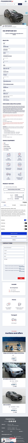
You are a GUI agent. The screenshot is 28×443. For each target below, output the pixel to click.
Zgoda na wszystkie (14, 233)
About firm (9, 422)
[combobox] (16, 4)
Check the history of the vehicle (14, 189)
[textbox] (16, 4)
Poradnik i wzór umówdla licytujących (19, 308)
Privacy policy (18, 427)
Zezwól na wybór (14, 236)
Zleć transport (14, 323)
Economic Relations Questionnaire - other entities (12, 132)
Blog (12, 422)
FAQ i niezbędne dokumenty (8, 308)
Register (13, 425)
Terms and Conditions (11, 427)
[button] (27, 13)
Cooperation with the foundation (13, 423)
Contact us (9, 425)
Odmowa (14, 239)
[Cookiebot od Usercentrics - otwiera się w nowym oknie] (22, 202)
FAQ (16, 425)
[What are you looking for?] (10, 4)
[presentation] (11, 274)
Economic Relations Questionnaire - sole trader (11, 133)
